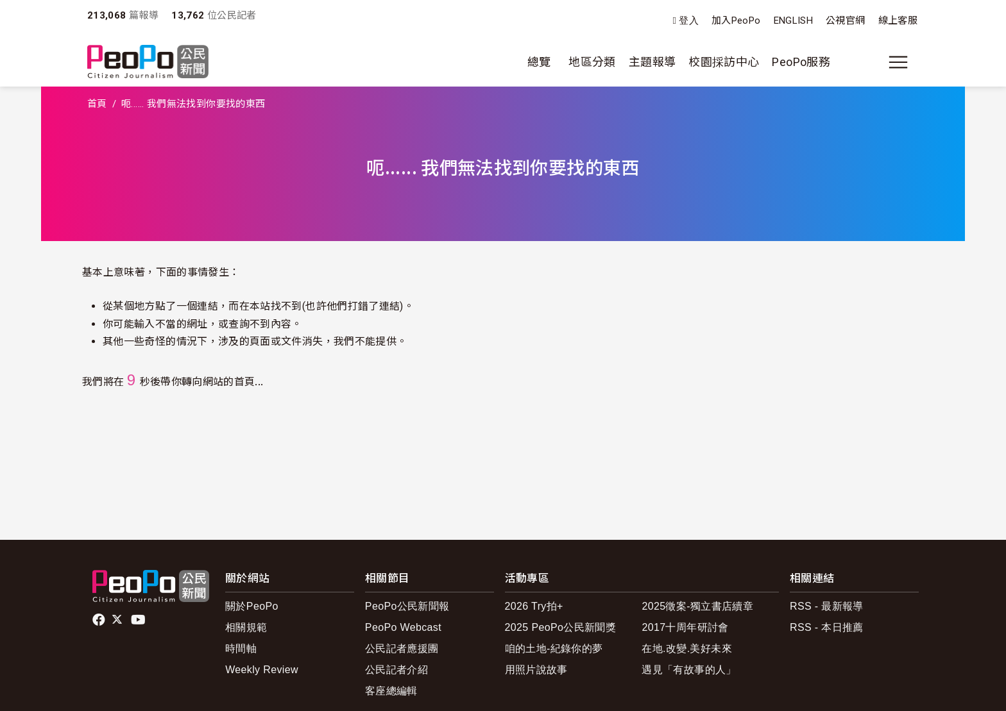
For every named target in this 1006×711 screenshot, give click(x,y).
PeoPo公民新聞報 (407, 606)
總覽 (539, 62)
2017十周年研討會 (685, 627)
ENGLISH (794, 20)
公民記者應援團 (402, 648)
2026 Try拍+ (534, 606)
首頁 (97, 104)
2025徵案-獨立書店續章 (697, 606)
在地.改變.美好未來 (687, 648)
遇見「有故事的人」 (689, 669)
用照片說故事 (536, 669)
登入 (689, 21)
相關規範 (246, 627)
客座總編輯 (391, 690)
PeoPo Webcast (403, 627)
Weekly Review (261, 669)
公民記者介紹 (396, 669)
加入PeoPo (736, 20)
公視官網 (845, 20)
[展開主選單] (898, 62)
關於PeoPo (251, 606)
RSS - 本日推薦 (827, 627)
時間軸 (241, 648)
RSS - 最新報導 (827, 606)
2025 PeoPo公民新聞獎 (560, 627)
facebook (99, 620)
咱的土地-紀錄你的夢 (554, 648)
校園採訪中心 (723, 62)
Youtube (139, 620)
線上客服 (897, 20)
